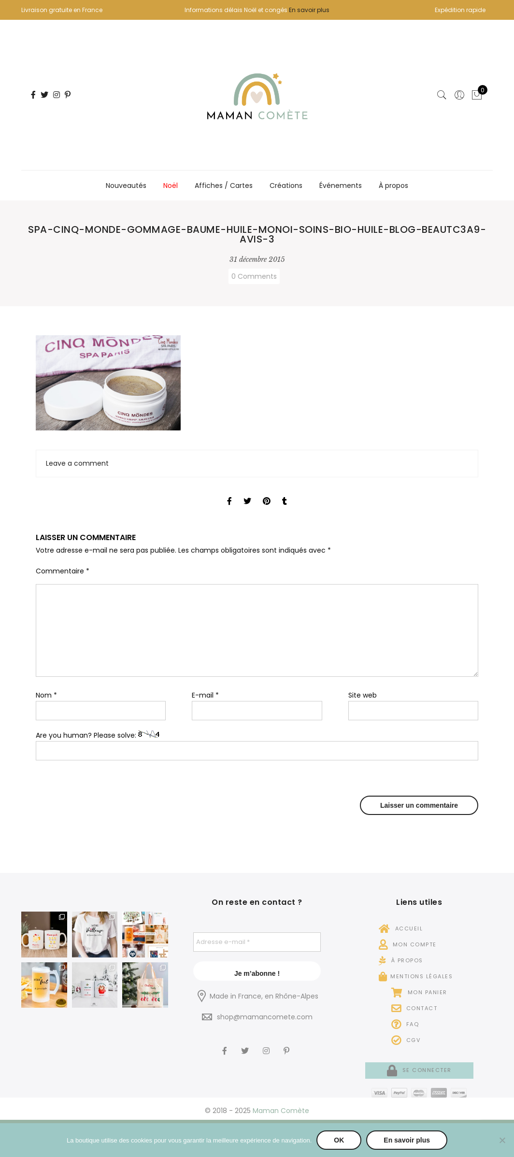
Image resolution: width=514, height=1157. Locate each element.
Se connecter (419, 1070)
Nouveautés (126, 185)
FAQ (405, 1024)
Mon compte (408, 944)
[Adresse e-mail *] (257, 942)
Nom (46, 695)
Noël (170, 185)
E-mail (205, 695)
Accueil (401, 928)
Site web (362, 695)
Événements (340, 185)
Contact (414, 1008)
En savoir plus (309, 10)
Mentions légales (416, 976)
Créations (286, 185)
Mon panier (419, 992)
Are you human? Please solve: (257, 745)
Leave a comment (77, 463)
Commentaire (62, 571)
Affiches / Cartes (224, 185)
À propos (393, 185)
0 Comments (254, 276)
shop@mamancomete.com (265, 1017)
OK (339, 1140)
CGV (406, 1040)
